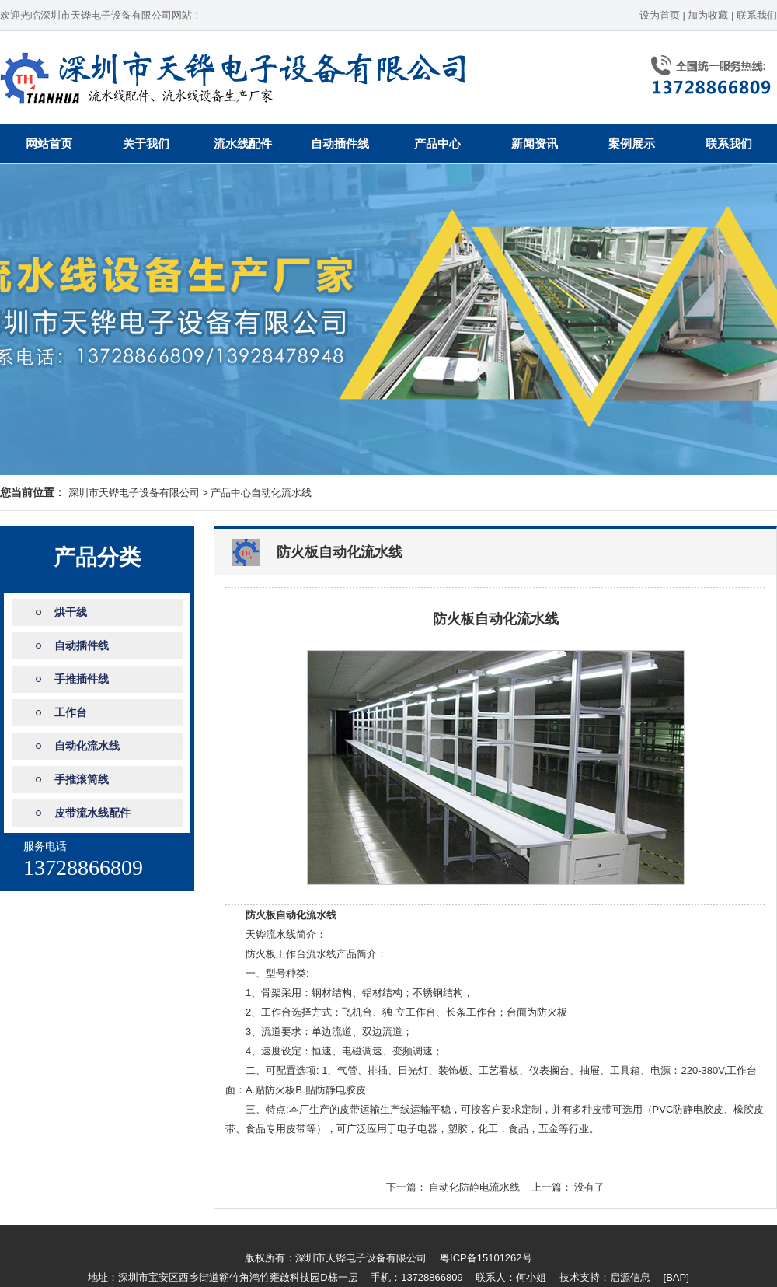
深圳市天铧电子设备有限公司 (134, 492)
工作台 (70, 712)
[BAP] (676, 1277)
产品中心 (437, 143)
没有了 (589, 1187)
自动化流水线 (281, 492)
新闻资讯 (534, 143)
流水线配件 (243, 143)
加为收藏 (708, 15)
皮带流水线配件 (92, 812)
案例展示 (631, 143)
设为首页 (659, 15)
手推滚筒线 (81, 779)
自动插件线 (340, 143)
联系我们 (757, 15)
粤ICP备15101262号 (486, 1258)
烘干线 (70, 612)
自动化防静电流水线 (474, 1187)
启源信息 (630, 1277)
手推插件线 (81, 679)
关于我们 (146, 143)
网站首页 (49, 143)
